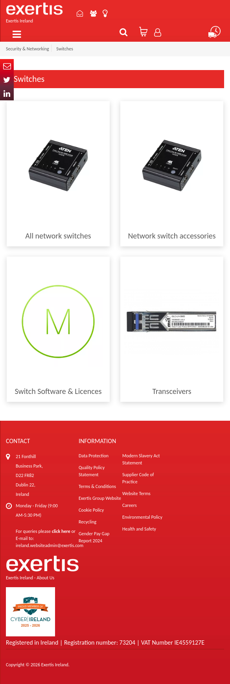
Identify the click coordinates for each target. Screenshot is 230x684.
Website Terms (136, 493)
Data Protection (94, 455)
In (7, 93)
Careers (129, 505)
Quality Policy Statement (92, 471)
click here (61, 531)
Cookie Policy (91, 510)
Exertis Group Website (100, 498)
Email (7, 66)
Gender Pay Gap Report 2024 (94, 537)
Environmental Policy (142, 517)
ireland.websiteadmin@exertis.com (49, 545)
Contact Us (80, 13)
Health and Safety (139, 529)
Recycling (87, 522)
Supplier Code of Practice (138, 478)
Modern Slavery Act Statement (141, 459)
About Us (93, 13)
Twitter (7, 80)
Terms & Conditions (97, 486)
